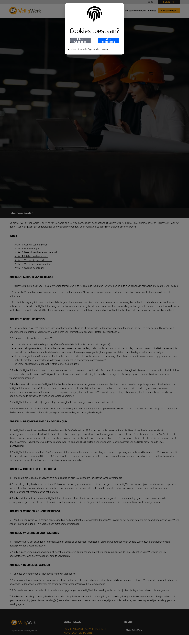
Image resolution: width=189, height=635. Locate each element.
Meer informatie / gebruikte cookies (89, 49)
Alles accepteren (108, 40)
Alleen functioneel (80, 40)
